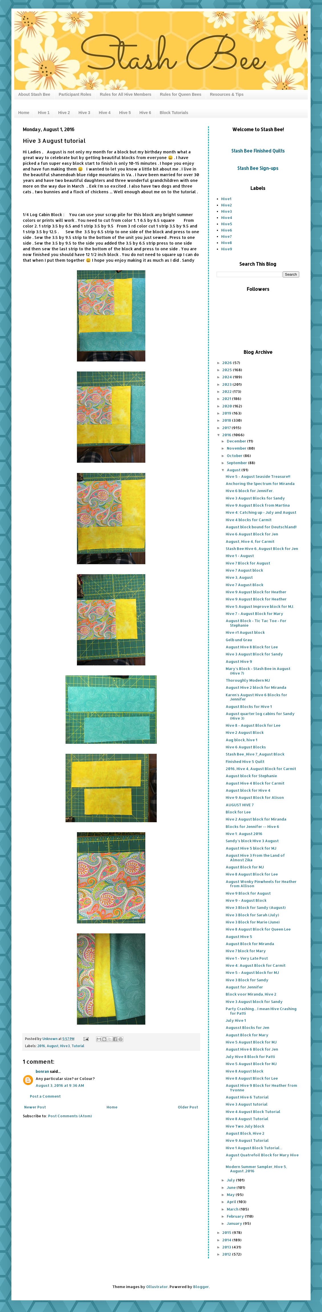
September (237, 462)
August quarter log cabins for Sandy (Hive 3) (260, 715)
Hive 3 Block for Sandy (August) (256, 907)
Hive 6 (145, 112)
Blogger (201, 1286)
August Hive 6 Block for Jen (252, 1049)
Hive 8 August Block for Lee (252, 874)
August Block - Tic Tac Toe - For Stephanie (256, 622)
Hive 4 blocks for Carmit (249, 519)
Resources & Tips (227, 94)
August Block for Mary (247, 1035)
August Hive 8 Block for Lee (252, 647)
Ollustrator (157, 1286)
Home (23, 112)
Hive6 (226, 230)
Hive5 (226, 224)
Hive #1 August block (245, 632)
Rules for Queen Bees (180, 94)
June (232, 1187)
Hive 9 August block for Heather (256, 592)
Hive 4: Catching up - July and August (261, 512)
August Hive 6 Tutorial (247, 1097)
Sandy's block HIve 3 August (252, 840)
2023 (227, 384)
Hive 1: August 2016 (244, 833)
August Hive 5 (239, 936)
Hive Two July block (245, 1126)
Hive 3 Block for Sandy (247, 980)
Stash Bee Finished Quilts (258, 151)
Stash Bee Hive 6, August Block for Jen (262, 548)
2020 (227, 406)
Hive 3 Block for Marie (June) (253, 922)
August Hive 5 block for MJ (251, 848)
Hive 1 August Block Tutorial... (254, 1148)
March (233, 1209)
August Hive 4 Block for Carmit (255, 783)
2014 (227, 1240)
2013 (227, 1247)
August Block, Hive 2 (245, 1133)
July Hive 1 (236, 1020)
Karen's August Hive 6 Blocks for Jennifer (256, 697)
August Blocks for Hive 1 (249, 706)
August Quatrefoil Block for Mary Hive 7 (262, 1157)
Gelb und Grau (239, 639)
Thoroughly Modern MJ (248, 680)
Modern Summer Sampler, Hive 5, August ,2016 (256, 1168)
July (231, 1180)
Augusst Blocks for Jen (247, 1027)
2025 (227, 369)
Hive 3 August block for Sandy (254, 1001)
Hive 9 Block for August (248, 893)
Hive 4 (105, 112)
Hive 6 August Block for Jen (252, 534)
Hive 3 (84, 112)
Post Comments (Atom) (70, 1116)
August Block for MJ (245, 867)
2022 (227, 391)
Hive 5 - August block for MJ (252, 972)
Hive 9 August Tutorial (247, 1140)
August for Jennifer (244, 987)
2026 (227, 362)
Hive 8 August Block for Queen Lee (258, 929)
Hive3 (65, 1046)
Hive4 (226, 217)
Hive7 (226, 236)
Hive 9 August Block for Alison (255, 797)
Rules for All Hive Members (125, 94)
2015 (227, 1232)
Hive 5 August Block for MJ (251, 1042)
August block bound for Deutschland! (261, 527)
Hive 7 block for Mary (246, 951)
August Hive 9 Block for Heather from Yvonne (261, 1087)
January (235, 1223)
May (231, 1194)
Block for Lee (238, 812)
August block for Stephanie (251, 775)
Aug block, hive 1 (241, 740)
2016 (41, 1046)
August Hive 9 (239, 661)
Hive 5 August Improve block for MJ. (260, 606)
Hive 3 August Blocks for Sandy (255, 498)
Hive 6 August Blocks (246, 747)
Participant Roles (75, 94)
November (237, 448)
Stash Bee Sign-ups (257, 168)
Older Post (188, 1107)
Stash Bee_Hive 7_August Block (255, 754)
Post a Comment (45, 1096)
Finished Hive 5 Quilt (245, 761)
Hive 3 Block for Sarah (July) (252, 915)
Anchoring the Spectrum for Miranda (260, 483)
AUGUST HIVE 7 (240, 805)
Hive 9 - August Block (246, 900)
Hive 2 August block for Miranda (256, 819)
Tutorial (78, 1046)
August (52, 1046)
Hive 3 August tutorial (247, 1104)
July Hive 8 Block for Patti (250, 1056)
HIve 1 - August (240, 555)
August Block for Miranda (250, 943)
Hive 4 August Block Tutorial (253, 1111)
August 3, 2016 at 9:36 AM (60, 1085)
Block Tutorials (174, 112)
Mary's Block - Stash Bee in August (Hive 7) (258, 670)
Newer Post (35, 1107)
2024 (227, 377)
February (236, 1216)
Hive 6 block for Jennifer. (250, 490)
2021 (227, 398)
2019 (227, 413)
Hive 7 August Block (244, 584)
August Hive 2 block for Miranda (256, 687)
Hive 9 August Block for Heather (256, 599)
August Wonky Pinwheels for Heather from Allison (261, 883)
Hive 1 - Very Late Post (247, 958)
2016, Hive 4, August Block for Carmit (261, 768)
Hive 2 (64, 112)
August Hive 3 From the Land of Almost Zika (255, 857)
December (237, 441)
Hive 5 (125, 112)
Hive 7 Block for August (248, 563)
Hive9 (226, 249)
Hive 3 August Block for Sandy (254, 654)
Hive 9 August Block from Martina (258, 505)
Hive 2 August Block (245, 732)
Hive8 (226, 242)
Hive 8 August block (244, 1071)
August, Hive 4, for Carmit (250, 541)
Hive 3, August (239, 577)
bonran (42, 1071)
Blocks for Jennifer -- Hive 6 (252, 826)
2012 (227, 1254)
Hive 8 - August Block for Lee (253, 725)
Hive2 (226, 205)
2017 (227, 427)
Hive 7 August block (244, 570)
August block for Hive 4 (248, 790)
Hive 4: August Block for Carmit (256, 965)
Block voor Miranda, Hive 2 (251, 994)
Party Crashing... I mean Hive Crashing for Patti (261, 1011)
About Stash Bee (34, 94)
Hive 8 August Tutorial (247, 1118)
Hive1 (226, 198)
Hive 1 (44, 112)
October (235, 455)
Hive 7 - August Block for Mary (254, 613)
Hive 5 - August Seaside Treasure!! (258, 476)
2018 (227, 420)
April (232, 1201)
